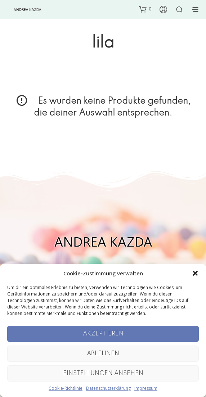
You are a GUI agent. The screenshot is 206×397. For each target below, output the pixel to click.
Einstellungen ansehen (103, 373)
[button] (195, 273)
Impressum (145, 388)
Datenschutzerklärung (108, 388)
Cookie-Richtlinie (65, 388)
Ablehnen (103, 354)
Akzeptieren (103, 334)
